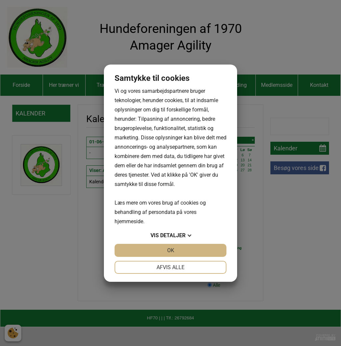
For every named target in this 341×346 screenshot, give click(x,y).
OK (170, 250)
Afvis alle (170, 267)
